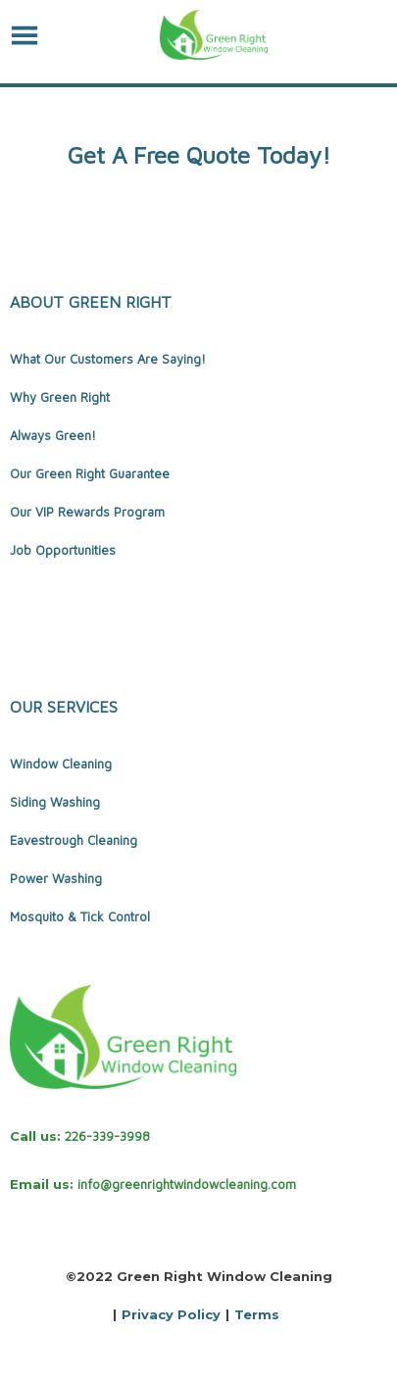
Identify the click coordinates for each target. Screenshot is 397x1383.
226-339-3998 (107, 1136)
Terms (256, 1314)
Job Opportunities (63, 550)
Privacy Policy (171, 1314)
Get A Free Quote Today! (199, 155)
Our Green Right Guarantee (90, 473)
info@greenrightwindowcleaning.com (186, 1184)
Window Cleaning (61, 763)
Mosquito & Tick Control (80, 916)
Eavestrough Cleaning (73, 840)
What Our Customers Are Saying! (108, 359)
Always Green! (53, 435)
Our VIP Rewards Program (87, 511)
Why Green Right (60, 397)
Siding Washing (55, 802)
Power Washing (56, 878)
